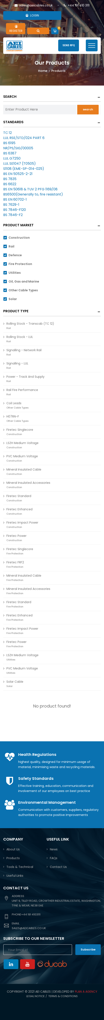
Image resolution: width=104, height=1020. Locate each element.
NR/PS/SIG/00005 (18, 148)
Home (42, 71)
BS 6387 (9, 153)
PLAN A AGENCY (86, 991)
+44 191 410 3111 (76, 5)
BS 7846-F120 (14, 209)
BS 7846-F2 (13, 214)
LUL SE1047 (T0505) (19, 163)
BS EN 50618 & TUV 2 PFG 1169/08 (30, 189)
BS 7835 (9, 178)
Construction (19, 237)
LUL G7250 (12, 158)
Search (9, 96)
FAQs (53, 858)
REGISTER (15, 29)
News (54, 849)
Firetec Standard (18, 498)
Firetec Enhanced (19, 511)
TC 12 (7, 132)
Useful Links (14, 875)
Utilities (15, 273)
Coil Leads (17, 405)
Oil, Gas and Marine (24, 281)
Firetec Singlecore (19, 432)
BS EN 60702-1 (15, 199)
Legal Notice (35, 996)
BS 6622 (9, 184)
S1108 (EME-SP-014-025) (23, 168)
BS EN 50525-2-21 (18, 173)
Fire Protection (20, 264)
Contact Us (58, 867)
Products (13, 858)
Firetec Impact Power (22, 630)
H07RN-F (17, 418)
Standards (13, 122)
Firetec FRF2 (15, 564)
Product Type (15, 311)
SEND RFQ (68, 45)
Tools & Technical (19, 867)
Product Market (18, 225)
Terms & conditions (63, 996)
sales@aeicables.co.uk (34, 5)
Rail (11, 246)
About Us (13, 849)
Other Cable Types (23, 290)
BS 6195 (9, 143)
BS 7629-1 (11, 204)
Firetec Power (16, 538)
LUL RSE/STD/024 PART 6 (24, 137)
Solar (13, 299)
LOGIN (32, 15)
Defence (15, 255)
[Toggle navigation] (92, 45)
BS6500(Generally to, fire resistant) (33, 194)
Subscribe (88, 949)
